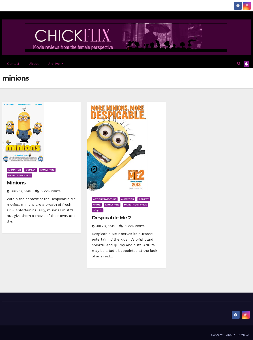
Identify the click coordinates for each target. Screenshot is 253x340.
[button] (239, 64)
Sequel (97, 210)
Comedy (30, 170)
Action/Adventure (104, 199)
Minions (16, 183)
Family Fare (47, 170)
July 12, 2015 (21, 191)
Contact (13, 64)
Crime (96, 204)
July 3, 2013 (106, 226)
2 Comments (51, 191)
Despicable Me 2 (111, 218)
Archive (55, 64)
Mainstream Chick (19, 175)
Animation (14, 170)
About (34, 64)
